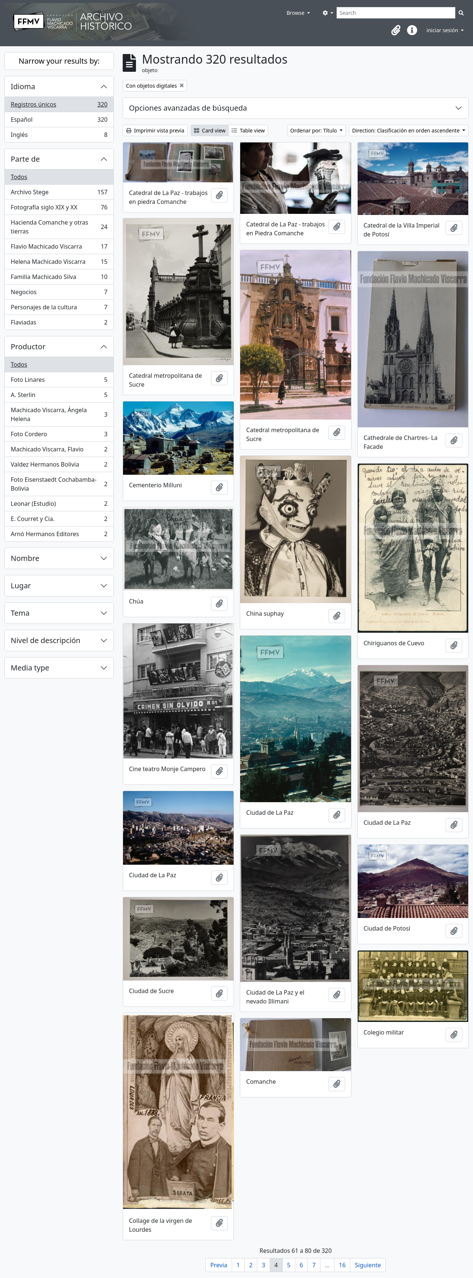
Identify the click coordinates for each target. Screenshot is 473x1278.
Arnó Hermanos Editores (59, 535)
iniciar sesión (442, 30)
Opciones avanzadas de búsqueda (188, 108)
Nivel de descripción (46, 640)
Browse (296, 12)
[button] (396, 30)
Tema (20, 613)
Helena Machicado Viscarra (59, 263)
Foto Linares (59, 381)
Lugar (21, 586)
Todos (19, 177)
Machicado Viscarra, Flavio (59, 451)
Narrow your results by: (59, 61)
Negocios (59, 293)
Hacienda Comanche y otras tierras (59, 226)
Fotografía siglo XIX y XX (59, 209)
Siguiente (368, 1265)
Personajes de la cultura (59, 309)
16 (342, 1265)
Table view (248, 130)
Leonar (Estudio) (59, 505)
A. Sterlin (59, 396)
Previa (218, 1265)
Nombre (25, 558)
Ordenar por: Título (314, 130)
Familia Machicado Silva (59, 278)
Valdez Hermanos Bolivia (59, 466)
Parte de (25, 159)
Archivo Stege (59, 194)
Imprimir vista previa (155, 130)
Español (59, 121)
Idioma (23, 86)
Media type (30, 668)
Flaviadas (59, 324)
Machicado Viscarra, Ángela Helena (59, 414)
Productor (28, 347)
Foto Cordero (59, 436)
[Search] (396, 13)
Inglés (59, 136)
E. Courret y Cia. (59, 520)
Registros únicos (59, 106)
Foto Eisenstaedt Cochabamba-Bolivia (59, 483)
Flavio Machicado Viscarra (59, 248)
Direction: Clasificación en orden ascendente (406, 130)
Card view (209, 130)
